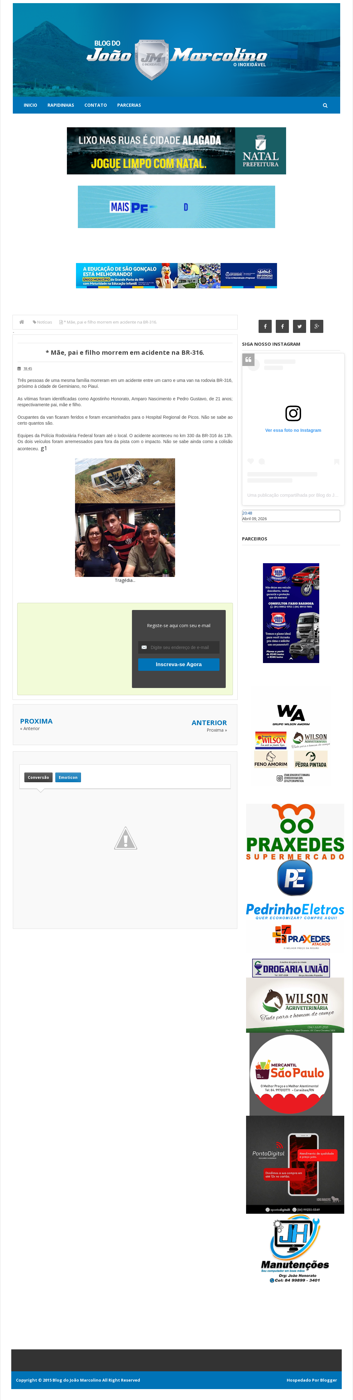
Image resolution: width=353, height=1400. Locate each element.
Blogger (328, 1380)
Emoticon (68, 777)
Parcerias (129, 105)
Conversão (38, 777)
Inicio (30, 105)
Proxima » (217, 730)
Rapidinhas (61, 105)
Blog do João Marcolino (77, 1380)
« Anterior (30, 728)
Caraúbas (251, 525)
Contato (95, 105)
